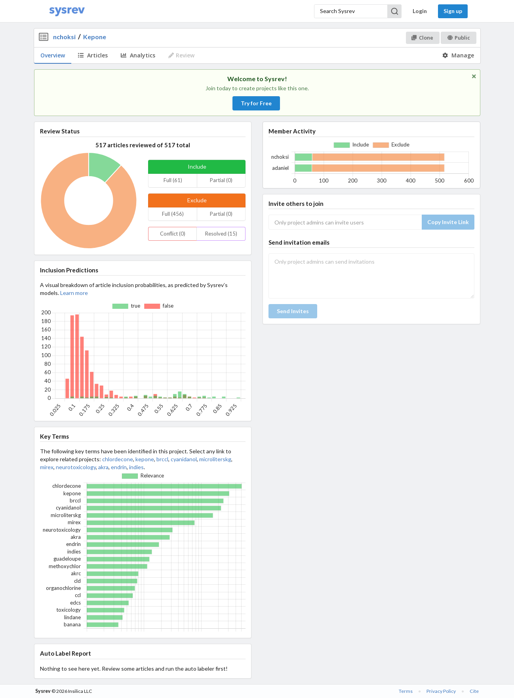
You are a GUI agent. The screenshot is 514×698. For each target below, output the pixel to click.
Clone (422, 37)
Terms (406, 691)
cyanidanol (184, 459)
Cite (474, 691)
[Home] (67, 11)
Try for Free (256, 103)
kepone (144, 459)
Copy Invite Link (448, 222)
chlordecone (117, 459)
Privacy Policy (441, 691)
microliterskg (215, 459)
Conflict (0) (172, 233)
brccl (162, 459)
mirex (46, 467)
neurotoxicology (76, 467)
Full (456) (173, 214)
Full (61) (173, 180)
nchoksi (64, 36)
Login (420, 11)
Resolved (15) (221, 233)
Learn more (74, 292)
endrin (119, 467)
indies (136, 467)
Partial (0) (221, 180)
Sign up (453, 11)
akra (103, 467)
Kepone (94, 36)
